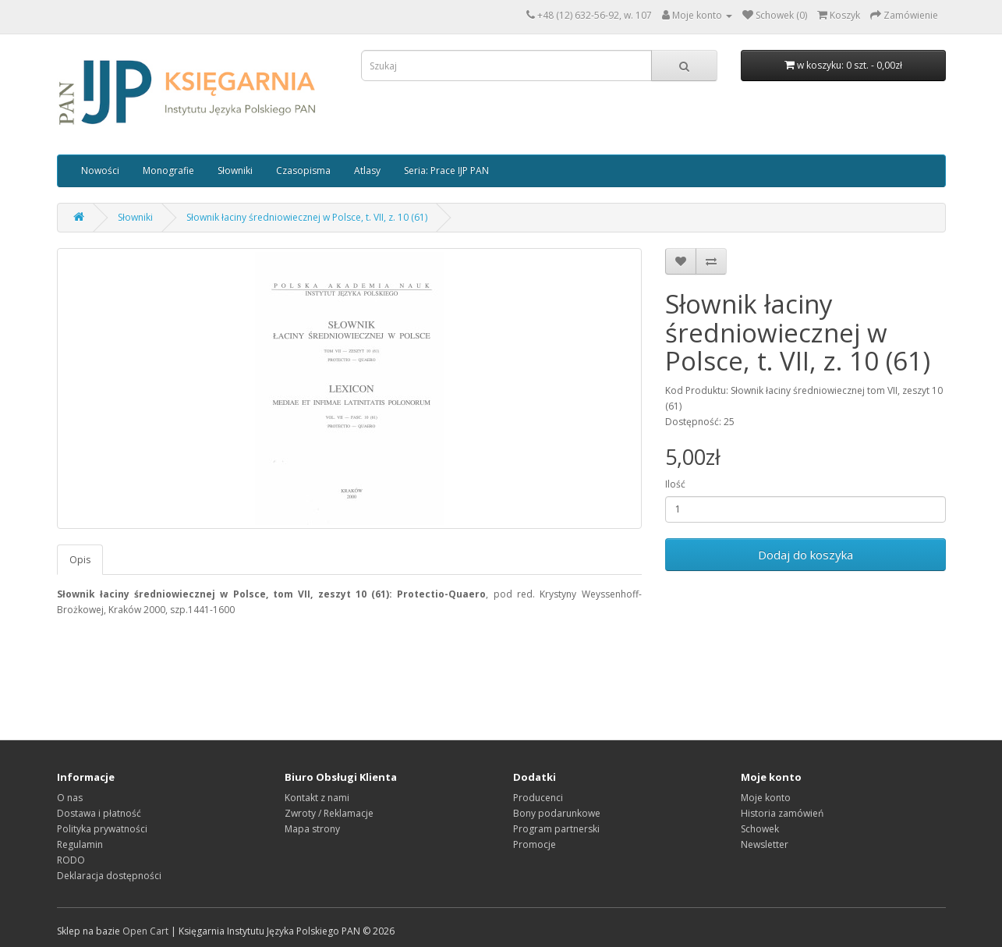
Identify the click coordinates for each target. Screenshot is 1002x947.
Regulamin (80, 844)
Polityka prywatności (102, 828)
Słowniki (235, 170)
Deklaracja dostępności (109, 875)
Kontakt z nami (317, 797)
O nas (70, 797)
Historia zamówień (782, 813)
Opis (79, 559)
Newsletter (764, 844)
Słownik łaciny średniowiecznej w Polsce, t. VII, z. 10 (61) (306, 217)
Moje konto (766, 797)
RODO (71, 860)
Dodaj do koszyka (805, 554)
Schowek (760, 828)
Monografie (168, 170)
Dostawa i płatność (99, 813)
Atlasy (367, 170)
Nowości (100, 170)
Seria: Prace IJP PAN (446, 170)
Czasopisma (303, 170)
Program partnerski (556, 828)
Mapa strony (312, 828)
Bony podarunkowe (556, 813)
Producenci (538, 797)
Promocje (534, 844)
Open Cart (145, 931)
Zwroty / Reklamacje (329, 813)
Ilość (675, 484)
